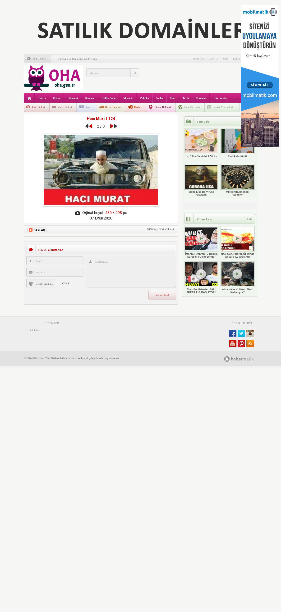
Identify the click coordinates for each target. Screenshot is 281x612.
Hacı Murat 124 (101, 118)
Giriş (225, 58)
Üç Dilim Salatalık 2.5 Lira (201, 143)
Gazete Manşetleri (223, 106)
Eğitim (56, 97)
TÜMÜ (249, 219)
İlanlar (138, 106)
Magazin (128, 97)
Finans (88, 106)
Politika (144, 97)
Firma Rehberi (162, 106)
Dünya (42, 97)
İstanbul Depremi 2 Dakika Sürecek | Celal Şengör (201, 242)
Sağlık (159, 97)
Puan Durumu (192, 106)
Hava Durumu (113, 106)
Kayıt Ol (213, 58)
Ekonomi (73, 97)
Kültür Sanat (109, 97)
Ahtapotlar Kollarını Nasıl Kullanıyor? (238, 277)
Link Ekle (33, 330)
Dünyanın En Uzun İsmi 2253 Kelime (77, 58)
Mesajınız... (131, 272)
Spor (173, 97)
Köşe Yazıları (220, 97)
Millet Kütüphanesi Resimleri (238, 180)
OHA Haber (38, 358)
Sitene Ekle (198, 58)
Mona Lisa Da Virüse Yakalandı (201, 180)
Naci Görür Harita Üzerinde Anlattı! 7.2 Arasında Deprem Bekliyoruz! (238, 243)
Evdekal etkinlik (238, 143)
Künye (236, 58)
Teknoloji (201, 97)
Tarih (186, 97)
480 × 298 (113, 212)
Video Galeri (65, 106)
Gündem (90, 97)
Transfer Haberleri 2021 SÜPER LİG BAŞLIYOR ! (201, 277)
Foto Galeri (38, 106)
